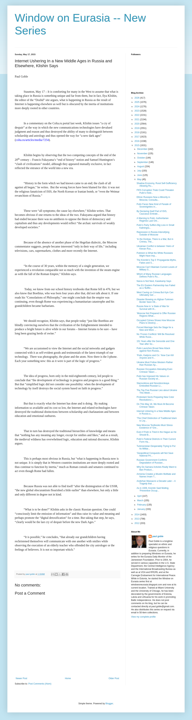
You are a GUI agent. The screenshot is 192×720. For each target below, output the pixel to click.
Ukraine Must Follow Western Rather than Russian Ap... (155, 363)
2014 (137, 514)
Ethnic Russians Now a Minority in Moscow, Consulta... (153, 198)
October (141, 157)
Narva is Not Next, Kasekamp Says (154, 281)
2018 (137, 132)
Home (68, 678)
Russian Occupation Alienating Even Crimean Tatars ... (154, 370)
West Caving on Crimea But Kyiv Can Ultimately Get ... (155, 293)
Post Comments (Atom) (39, 683)
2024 (137, 106)
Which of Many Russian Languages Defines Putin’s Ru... (154, 275)
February (142, 504)
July (139, 170)
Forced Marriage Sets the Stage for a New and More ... (155, 328)
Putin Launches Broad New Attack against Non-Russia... (153, 349)
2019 (137, 128)
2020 (137, 123)
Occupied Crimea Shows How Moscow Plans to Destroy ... (156, 321)
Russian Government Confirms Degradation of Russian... (152, 461)
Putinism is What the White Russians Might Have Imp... (155, 254)
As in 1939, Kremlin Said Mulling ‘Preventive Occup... (153, 489)
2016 (137, 141)
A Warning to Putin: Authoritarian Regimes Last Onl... (153, 219)
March (140, 500)
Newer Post (21, 678)
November (142, 153)
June (140, 175)
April (139, 496)
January (141, 509)
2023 (137, 110)
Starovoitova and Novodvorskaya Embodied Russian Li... (153, 384)
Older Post (114, 678)
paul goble (157, 536)
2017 (137, 136)
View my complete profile (143, 617)
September (143, 162)
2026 (137, 98)
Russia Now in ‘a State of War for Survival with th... (153, 307)
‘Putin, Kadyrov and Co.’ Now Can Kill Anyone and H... (155, 356)
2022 (137, 115)
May (139, 179)
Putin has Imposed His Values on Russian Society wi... (153, 377)
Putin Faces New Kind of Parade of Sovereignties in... (154, 205)
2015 (137, 145)
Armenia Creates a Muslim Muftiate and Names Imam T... (156, 475)
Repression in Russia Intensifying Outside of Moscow (153, 233)
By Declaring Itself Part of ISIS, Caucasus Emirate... (152, 212)
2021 (137, 119)
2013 (137, 518)
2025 (137, 102)
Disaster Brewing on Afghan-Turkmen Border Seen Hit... (155, 300)
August (141, 166)
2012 (137, 523)
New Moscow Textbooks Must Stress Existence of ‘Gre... (155, 426)
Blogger (109, 703)
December (142, 149)
